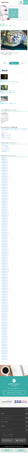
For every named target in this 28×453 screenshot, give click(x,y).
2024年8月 (4, 181)
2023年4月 (4, 206)
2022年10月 (4, 215)
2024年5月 (4, 185)
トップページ (4, 409)
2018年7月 (4, 294)
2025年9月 (4, 161)
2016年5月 (4, 333)
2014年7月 (4, 355)
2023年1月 (4, 210)
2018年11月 (4, 288)
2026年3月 (4, 157)
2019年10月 (4, 271)
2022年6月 (4, 221)
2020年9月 (4, 254)
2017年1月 (4, 322)
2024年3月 (4, 189)
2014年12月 (4, 348)
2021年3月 (4, 244)
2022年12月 (4, 212)
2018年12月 (4, 286)
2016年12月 (4, 324)
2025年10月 (4, 159)
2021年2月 (4, 246)
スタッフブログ (5, 148)
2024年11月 (4, 176)
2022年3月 (4, 226)
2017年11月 (4, 307)
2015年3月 (4, 347)
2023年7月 (4, 201)
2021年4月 (4, 243)
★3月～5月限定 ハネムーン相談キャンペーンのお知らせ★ (14, 130)
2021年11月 (4, 232)
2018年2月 (4, 302)
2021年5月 (4, 241)
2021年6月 (4, 240)
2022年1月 (4, 229)
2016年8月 (4, 330)
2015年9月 (4, 337)
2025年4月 (4, 168)
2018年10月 (4, 289)
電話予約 (7, 450)
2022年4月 (4, 224)
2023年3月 (4, 207)
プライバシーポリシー (9, 436)
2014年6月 (4, 356)
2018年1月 (4, 303)
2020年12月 (4, 249)
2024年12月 (4, 175)
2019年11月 (4, 269)
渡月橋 (3, 101)
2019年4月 (4, 280)
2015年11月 (4, 336)
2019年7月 (4, 275)
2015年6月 (4, 342)
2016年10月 (4, 327)
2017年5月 (4, 316)
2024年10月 (4, 178)
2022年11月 (4, 213)
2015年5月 (4, 344)
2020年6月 (4, 258)
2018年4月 (4, 299)
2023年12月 (4, 193)
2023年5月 (4, 204)
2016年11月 (4, 325)
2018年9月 (4, 291)
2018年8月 (4, 292)
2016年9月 (4, 328)
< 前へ (4, 63)
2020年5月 (4, 260)
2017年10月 (4, 308)
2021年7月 (4, 238)
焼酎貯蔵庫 (4, 80)
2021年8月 (4, 237)
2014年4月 (4, 359)
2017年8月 (4, 311)
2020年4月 (4, 261)
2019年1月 (4, 285)
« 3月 (2, 123)
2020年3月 (4, 263)
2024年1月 (4, 192)
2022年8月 (4, 218)
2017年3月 (4, 319)
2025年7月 (4, 164)
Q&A (5, 434)
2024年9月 (4, 179)
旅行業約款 (10, 434)
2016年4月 (4, 334)
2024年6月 (4, 184)
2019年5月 (4, 279)
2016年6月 (4, 331)
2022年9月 (4, 216)
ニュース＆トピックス (6, 430)
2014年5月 (4, 358)
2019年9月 (4, 272)
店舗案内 (3, 426)
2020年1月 (4, 266)
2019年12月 (4, 268)
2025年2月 (4, 171)
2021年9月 (4, 235)
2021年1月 (4, 247)
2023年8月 (4, 199)
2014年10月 (4, 352)
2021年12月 (4, 230)
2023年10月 (4, 196)
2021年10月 (4, 234)
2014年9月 (4, 353)
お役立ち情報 (4, 421)
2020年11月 (4, 251)
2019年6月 (4, 277)
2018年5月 (4, 297)
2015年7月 (4, 341)
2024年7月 (4, 182)
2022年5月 (4, 223)
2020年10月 (4, 252)
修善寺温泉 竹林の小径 (8, 91)
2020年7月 (4, 257)
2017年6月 (4, 314)
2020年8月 (4, 255)
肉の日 (3, 137)
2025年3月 (4, 170)
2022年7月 (4, 220)
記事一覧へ (14, 63)
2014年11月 (4, 350)
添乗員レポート (5, 151)
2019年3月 (4, 282)
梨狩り (3, 134)
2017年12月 (4, 305)
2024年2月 (4, 190)
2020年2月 (4, 265)
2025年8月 (4, 162)
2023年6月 (4, 202)
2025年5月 (4, 167)
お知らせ (4, 145)
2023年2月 (4, 209)
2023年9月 (4, 198)
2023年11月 (4, 195)
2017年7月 (4, 313)
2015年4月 (4, 345)
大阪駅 (3, 135)
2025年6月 (4, 165)
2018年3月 (4, 300)
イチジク (4, 138)
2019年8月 (4, 274)
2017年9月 (4, 310)
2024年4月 (4, 187)
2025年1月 (4, 173)
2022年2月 (4, 227)
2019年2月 (4, 283)
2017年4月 (4, 317)
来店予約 (20, 450)
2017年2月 (4, 320)
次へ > (23, 63)
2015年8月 (4, 339)
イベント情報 (5, 146)
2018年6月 (4, 296)
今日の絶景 (13, 25)
